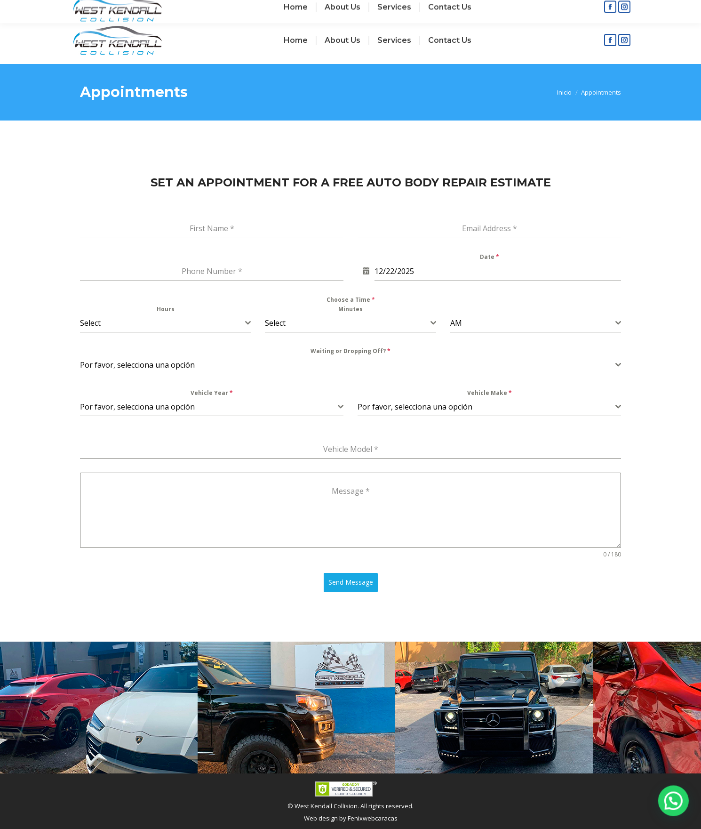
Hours (166, 309)
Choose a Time (351, 300)
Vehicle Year (212, 393)
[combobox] (165, 323)
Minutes (350, 309)
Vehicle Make (489, 393)
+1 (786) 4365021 (230, 9)
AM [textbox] (456, 323)
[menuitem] (296, 40)
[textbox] (162, 323)
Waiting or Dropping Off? (350, 351)
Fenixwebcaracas (373, 818)
